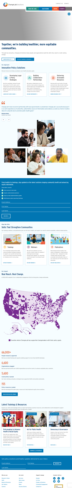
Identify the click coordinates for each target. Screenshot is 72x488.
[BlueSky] (58, 481)
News (55, 9)
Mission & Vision (6, 478)
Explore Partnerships (31, 94)
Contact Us (59, 3)
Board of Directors (6, 482)
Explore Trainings (7, 262)
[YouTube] (54, 481)
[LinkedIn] (54, 478)
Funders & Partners (40, 482)
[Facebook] (58, 478)
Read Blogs (53, 445)
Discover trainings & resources (24, 59)
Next (9, 120)
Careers (4, 486)
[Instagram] (63, 478)
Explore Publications (55, 262)
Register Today (6, 445)
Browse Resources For (55, 94)
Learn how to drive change (9, 94)
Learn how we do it (7, 59)
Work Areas (21, 480)
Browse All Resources (36, 450)
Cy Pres (38, 480)
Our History (4, 484)
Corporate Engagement (41, 484)
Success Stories (23, 486)
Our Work (45, 9)
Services (21, 478)
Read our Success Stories (9, 394)
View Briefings (30, 445)
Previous (3, 120)
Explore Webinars (31, 262)
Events (62, 9)
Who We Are (32, 9)
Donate (66, 3)
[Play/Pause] (69, 14)
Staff (3, 480)
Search (68, 9)
